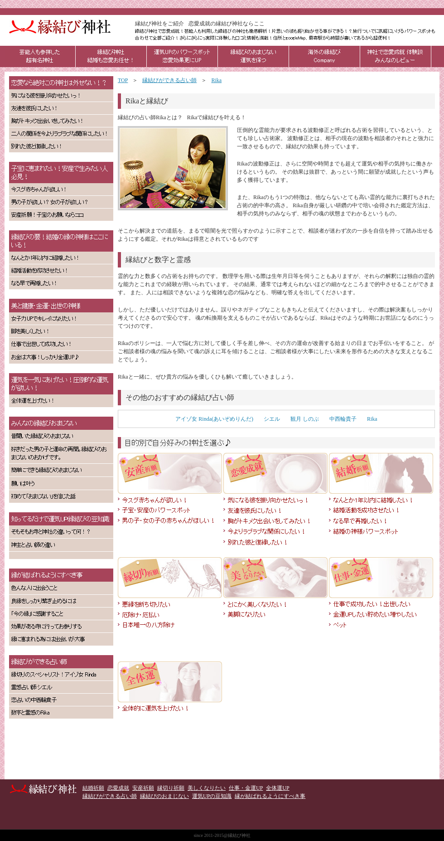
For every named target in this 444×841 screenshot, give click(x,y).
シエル (272, 419)
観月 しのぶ (304, 419)
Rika (372, 419)
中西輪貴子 (343, 419)
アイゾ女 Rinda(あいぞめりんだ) (214, 419)
